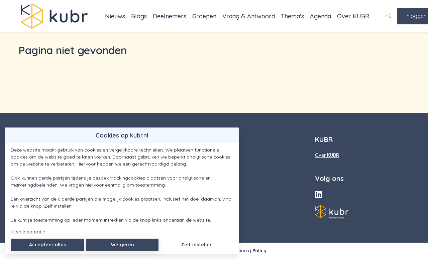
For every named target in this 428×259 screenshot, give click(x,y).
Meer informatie (28, 232)
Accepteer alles (47, 245)
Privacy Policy (250, 251)
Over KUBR (327, 155)
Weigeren (122, 245)
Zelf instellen (197, 245)
